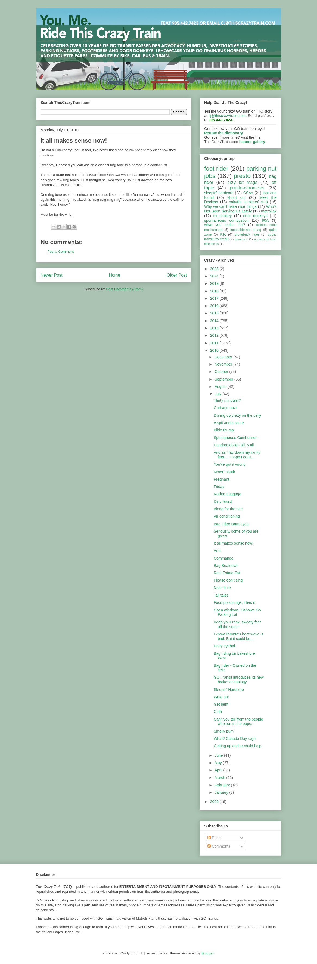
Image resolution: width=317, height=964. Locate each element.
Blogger (207, 953)
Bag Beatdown (226, 565)
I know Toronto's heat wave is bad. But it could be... (238, 636)
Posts (214, 838)
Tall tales (221, 595)
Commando (223, 558)
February (223, 785)
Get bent (221, 704)
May (219, 763)
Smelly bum (224, 731)
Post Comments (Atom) (124, 289)
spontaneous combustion (226, 220)
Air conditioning (227, 516)
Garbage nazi (225, 408)
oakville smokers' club (248, 202)
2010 (215, 350)
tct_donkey (222, 216)
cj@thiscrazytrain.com (227, 115)
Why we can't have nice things (230, 206)
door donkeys (255, 216)
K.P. (223, 234)
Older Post (177, 275)
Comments (218, 846)
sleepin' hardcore (219, 193)
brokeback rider (246, 234)
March (220, 777)
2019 (215, 283)
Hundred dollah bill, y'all (234, 445)
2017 (215, 298)
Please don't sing (228, 580)
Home (114, 275)
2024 (215, 276)
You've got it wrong (229, 464)
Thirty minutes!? (227, 400)
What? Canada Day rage (235, 738)
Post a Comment (60, 251)
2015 (215, 313)
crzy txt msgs (242, 182)
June (219, 755)
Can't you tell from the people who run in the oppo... (238, 721)
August (221, 386)
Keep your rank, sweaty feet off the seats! (237, 624)
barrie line (241, 239)
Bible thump (224, 430)
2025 (215, 269)
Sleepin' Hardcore (229, 689)
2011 (215, 343)
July (218, 394)
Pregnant (221, 479)
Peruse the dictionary (223, 133)
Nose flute (222, 588)
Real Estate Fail (227, 573)
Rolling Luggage (227, 494)
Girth (218, 711)
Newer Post (52, 275)
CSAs (248, 193)
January (222, 792)
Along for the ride (228, 509)
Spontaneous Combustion (235, 437)
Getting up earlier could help (237, 746)
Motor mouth (224, 472)
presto (242, 175)
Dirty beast (223, 501)
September (224, 379)
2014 (215, 321)
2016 (215, 306)
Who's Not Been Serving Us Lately (240, 208)
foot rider (216, 168)
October (222, 371)
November (224, 364)
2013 (215, 328)
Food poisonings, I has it (234, 602)
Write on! (221, 697)
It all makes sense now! (233, 543)
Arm (217, 550)
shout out (237, 197)
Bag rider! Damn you (231, 524)
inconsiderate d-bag (245, 230)
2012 (215, 335)
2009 (215, 801)
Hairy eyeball (225, 646)
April (219, 770)
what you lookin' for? (224, 225)
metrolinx (268, 211)
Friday (219, 486)
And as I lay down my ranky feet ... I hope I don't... (237, 454)
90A (265, 220)
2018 (215, 291)
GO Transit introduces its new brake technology (239, 679)
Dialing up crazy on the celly (237, 415)
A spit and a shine (229, 423)
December (224, 357)
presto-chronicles (247, 187)
